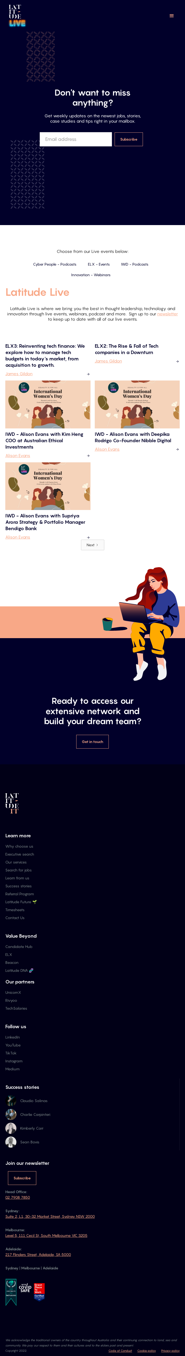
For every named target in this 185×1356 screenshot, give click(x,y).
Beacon (12, 962)
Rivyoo (11, 1000)
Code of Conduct (120, 1351)
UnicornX (13, 992)
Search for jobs (18, 870)
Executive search (19, 854)
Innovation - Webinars (91, 274)
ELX (8, 954)
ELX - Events (99, 264)
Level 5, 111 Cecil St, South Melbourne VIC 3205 (46, 1235)
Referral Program (19, 894)
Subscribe (22, 1178)
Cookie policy (146, 1351)
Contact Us (15, 917)
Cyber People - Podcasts (54, 264)
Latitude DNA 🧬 (19, 970)
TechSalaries (16, 1008)
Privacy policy (170, 1351)
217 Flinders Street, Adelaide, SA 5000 (38, 1254)
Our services (16, 862)
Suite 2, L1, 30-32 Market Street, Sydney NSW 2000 (50, 1216)
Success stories (18, 886)
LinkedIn (12, 1037)
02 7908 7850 (17, 1197)
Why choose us (19, 846)
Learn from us (17, 878)
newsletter (167, 313)
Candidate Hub (19, 946)
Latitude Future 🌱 (21, 901)
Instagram (13, 1061)
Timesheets (15, 909)
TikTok (11, 1053)
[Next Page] (92, 545)
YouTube (13, 1045)
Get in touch (92, 741)
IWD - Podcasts (134, 264)
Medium (12, 1069)
